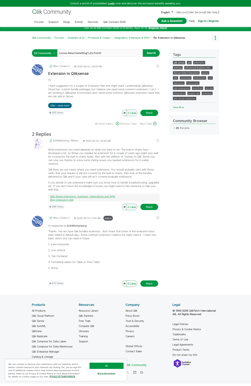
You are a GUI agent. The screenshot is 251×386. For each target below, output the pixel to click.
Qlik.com (181, 12)
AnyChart (197, 90)
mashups (207, 95)
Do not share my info (185, 357)
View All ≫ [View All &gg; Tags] (178, 109)
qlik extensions (182, 90)
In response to (67, 228)
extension (199, 65)
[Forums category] (174, 130)
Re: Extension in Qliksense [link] (169, 40)
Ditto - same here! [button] (60, 108)
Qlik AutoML (39, 328)
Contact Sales (133, 353)
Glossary (84, 333)
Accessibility (132, 328)
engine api (193, 95)
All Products (39, 313)
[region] (66, 370)
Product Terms (180, 352)
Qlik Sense (38, 323)
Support (83, 343)
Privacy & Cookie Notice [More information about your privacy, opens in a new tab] (62, 376)
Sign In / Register (208, 21)
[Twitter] (127, 374)
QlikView (37, 333)
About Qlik (131, 313)
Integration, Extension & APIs (132, 40)
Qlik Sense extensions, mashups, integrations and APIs (82, 198)
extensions (199, 80)
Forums (59, 40)
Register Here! (158, 30)
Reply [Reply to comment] (149, 209)
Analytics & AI (76, 40)
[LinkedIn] (134, 374)
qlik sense (179, 65)
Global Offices (133, 348)
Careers (129, 338)
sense (205, 75)
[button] (158, 68)
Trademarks (179, 336)
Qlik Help (212, 12)
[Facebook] (141, 374)
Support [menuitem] (53, 22)
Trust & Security (134, 323)
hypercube (193, 85)
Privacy (129, 333)
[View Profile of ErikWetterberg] (61, 143)
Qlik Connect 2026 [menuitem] (114, 22)
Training (83, 338)
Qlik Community (41, 40)
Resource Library (88, 313)
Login (111, 3)
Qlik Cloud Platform (43, 318)
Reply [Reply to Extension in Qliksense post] (149, 115)
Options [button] (215, 40)
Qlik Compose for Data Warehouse (52, 348)
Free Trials (85, 323)
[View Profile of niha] (55, 68)
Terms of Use (180, 341)
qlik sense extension (184, 100)
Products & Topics (99, 40)
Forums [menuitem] (39, 22)
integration (179, 95)
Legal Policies (180, 326)
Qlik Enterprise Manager (45, 354)
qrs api (209, 90)
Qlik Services (197, 12)
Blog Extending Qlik (61, 202)
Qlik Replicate (39, 338)
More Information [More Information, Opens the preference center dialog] (106, 373)
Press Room (132, 318)
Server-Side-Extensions (186, 75)
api (189, 65)
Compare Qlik (86, 328)
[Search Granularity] (45, 55)
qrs (210, 80)
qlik (175, 80)
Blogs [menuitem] (66, 22)
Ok (106, 365)
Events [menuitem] (79, 22)
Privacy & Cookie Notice (186, 331)
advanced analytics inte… (198, 70)
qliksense (179, 85)
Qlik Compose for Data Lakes (49, 343)
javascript (186, 80)
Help (192, 21)
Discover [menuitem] (93, 22)
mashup (178, 70)
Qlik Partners (86, 318)
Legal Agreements (182, 347)
